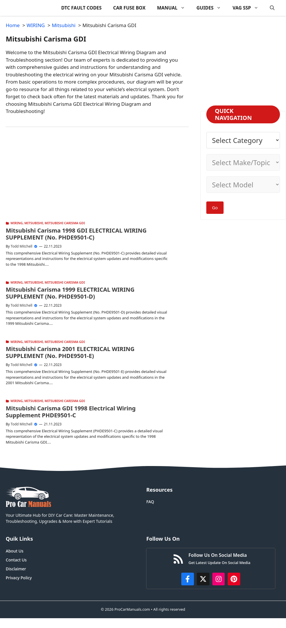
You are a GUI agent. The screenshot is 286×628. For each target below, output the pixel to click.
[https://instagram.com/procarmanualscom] (218, 579)
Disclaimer (16, 569)
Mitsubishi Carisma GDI (65, 223)
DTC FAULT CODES (81, 8)
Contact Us (16, 560)
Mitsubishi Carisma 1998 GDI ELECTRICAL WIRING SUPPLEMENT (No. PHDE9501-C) (76, 234)
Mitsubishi (33, 223)
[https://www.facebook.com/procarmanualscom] (187, 579)
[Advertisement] (90, 179)
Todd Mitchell (21, 246)
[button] (272, 8)
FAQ (150, 501)
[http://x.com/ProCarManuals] (203, 579)
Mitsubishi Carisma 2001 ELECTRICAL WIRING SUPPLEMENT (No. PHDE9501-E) (70, 352)
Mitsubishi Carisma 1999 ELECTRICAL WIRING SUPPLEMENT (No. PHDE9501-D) (70, 293)
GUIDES (212, 8)
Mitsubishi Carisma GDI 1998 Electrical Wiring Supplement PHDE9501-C (71, 411)
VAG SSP (248, 8)
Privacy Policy (19, 577)
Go (215, 207)
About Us (14, 551)
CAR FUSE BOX (129, 8)
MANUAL (174, 8)
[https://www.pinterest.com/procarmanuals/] (234, 579)
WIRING (17, 223)
